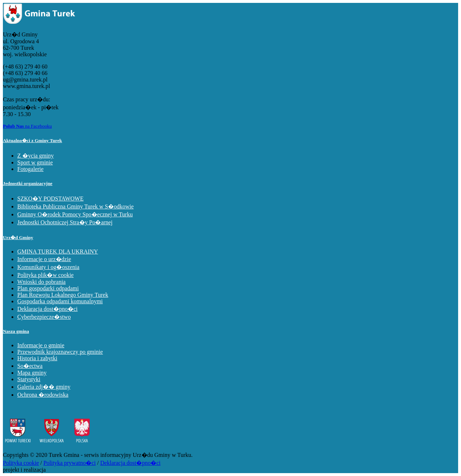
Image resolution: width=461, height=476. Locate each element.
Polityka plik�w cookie (45, 275)
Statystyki (28, 379)
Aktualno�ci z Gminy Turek (32, 140)
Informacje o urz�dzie (44, 259)
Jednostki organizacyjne (27, 183)
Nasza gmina (16, 331)
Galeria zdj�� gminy (44, 387)
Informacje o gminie (40, 345)
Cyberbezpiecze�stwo (44, 317)
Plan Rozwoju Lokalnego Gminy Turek (62, 295)
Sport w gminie (35, 162)
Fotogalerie (30, 169)
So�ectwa (29, 366)
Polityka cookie (21, 463)
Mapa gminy (31, 373)
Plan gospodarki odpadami (48, 288)
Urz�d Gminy (18, 237)
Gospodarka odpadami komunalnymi (60, 301)
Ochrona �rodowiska (42, 395)
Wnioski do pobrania (41, 282)
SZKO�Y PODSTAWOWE (50, 198)
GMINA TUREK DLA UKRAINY (57, 251)
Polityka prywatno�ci (69, 463)
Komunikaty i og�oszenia (48, 267)
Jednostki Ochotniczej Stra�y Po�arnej (64, 222)
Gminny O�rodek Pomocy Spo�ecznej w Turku (75, 214)
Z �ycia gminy (35, 156)
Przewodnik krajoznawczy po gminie (60, 352)
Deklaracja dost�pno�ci (47, 309)
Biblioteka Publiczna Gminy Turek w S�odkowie (75, 206)
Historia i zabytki (37, 358)
